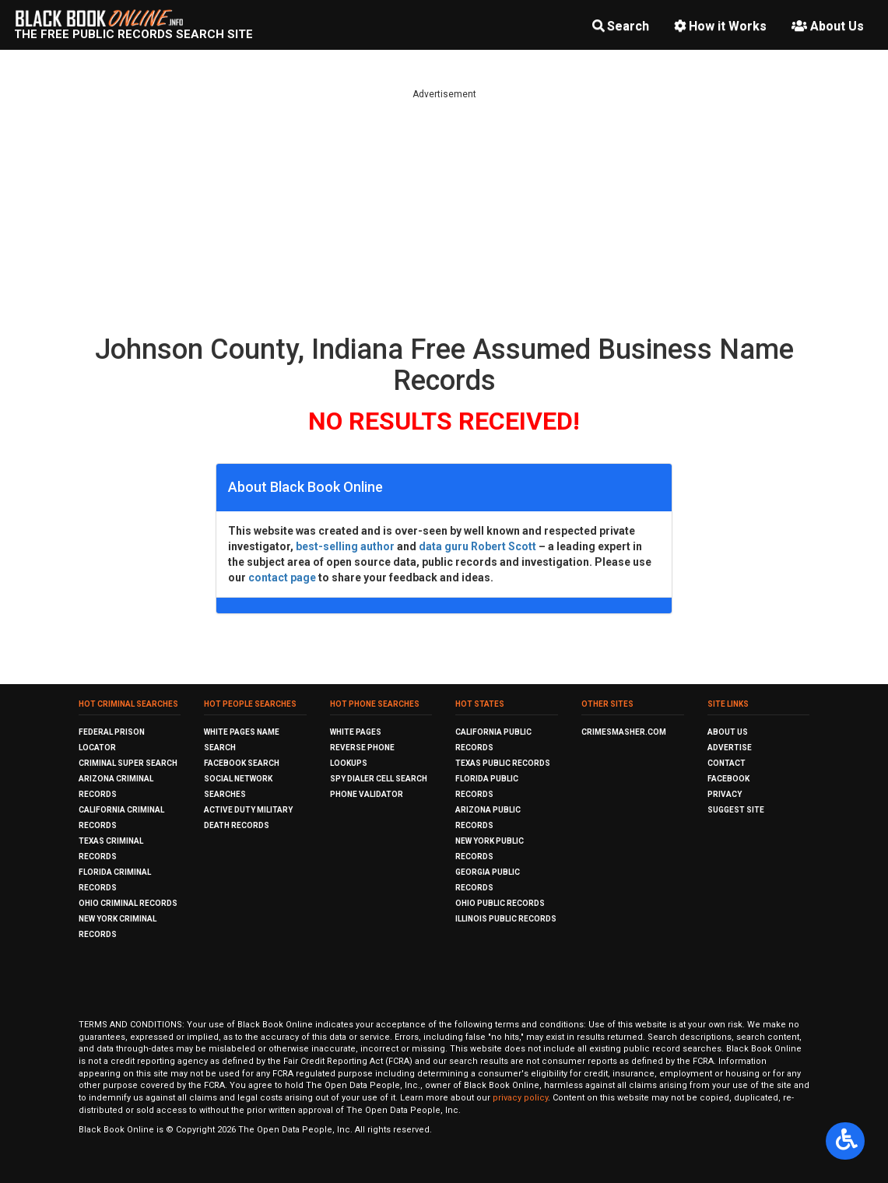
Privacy (724, 794)
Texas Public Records (502, 763)
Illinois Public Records (505, 918)
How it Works (720, 26)
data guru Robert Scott (477, 546)
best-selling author (345, 546)
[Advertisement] (444, 210)
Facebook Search (241, 763)
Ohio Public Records (500, 903)
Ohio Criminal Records (128, 903)
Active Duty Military (248, 810)
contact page (282, 577)
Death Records (236, 825)
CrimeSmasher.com (623, 732)
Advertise (729, 747)
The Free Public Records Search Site (133, 34)
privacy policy (520, 1098)
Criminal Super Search (128, 763)
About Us (827, 26)
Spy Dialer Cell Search (378, 778)
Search (620, 26)
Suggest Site (735, 810)
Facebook (728, 778)
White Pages (355, 732)
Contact (726, 763)
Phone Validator (366, 794)
